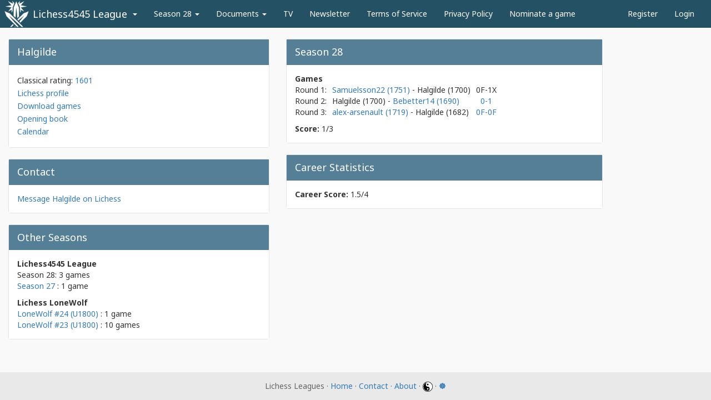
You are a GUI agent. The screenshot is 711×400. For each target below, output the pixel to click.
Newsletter (329, 13)
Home (342, 386)
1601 (84, 80)
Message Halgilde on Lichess (69, 198)
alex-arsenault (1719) (371, 112)
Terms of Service (397, 13)
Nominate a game (542, 13)
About (405, 386)
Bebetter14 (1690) (426, 101)
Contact (373, 386)
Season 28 (176, 13)
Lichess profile (43, 93)
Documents (241, 13)
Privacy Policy (468, 13)
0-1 (486, 101)
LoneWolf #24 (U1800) (57, 313)
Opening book (42, 118)
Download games (49, 106)
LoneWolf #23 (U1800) (57, 324)
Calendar (33, 131)
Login (684, 13)
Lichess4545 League (80, 14)
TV (288, 13)
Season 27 (36, 286)
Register (643, 13)
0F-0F (486, 112)
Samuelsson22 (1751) (372, 89)
